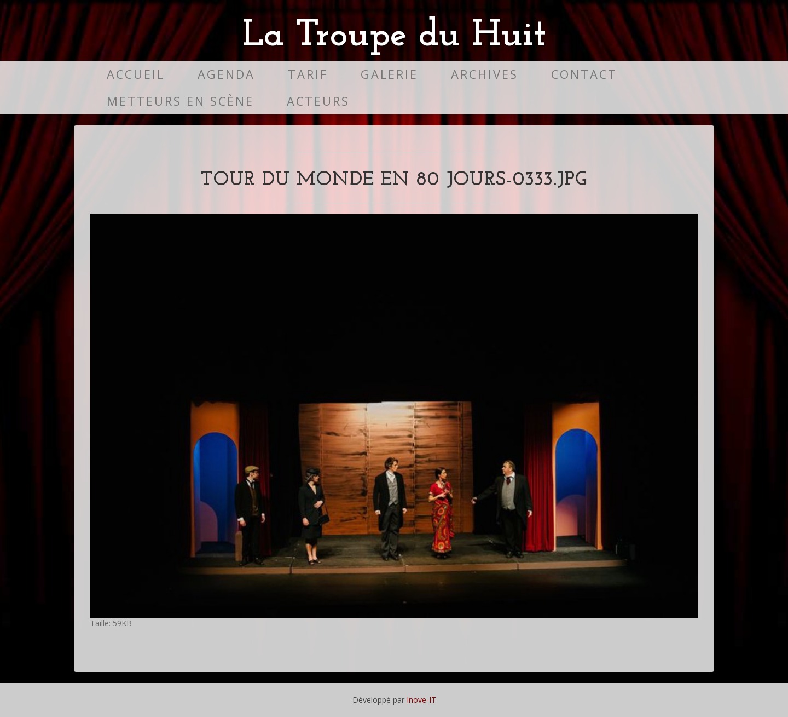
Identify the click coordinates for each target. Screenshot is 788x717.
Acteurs (318, 101)
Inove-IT (421, 700)
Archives (484, 74)
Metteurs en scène (180, 101)
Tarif (308, 74)
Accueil (136, 74)
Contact (584, 74)
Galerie (389, 74)
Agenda (226, 74)
